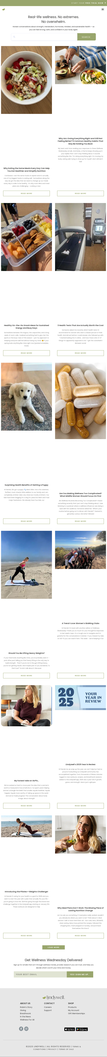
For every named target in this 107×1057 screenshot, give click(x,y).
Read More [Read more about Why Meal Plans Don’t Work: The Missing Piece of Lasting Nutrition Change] (80, 935)
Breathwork (26, 1013)
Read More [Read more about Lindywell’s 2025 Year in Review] (80, 806)
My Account (74, 1010)
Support (48, 1010)
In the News (26, 1016)
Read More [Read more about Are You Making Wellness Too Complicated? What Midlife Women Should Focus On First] (80, 521)
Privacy (52, 1049)
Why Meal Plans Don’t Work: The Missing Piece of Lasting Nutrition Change (80, 909)
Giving (23, 1010)
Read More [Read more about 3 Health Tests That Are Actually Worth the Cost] (80, 353)
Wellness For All (28, 1019)
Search (86, 37)
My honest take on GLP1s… (26, 780)
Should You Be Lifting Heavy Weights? (26, 653)
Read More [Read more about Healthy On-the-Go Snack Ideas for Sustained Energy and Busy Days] (26, 353)
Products (73, 1007)
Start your (87, 3)
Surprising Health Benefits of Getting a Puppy (26, 485)
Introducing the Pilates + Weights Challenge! (26, 891)
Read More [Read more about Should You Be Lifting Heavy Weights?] (26, 675)
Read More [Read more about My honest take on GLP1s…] (26, 806)
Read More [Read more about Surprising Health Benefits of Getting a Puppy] (26, 521)
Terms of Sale (67, 1049)
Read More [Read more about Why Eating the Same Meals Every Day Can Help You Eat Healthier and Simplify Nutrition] (26, 193)
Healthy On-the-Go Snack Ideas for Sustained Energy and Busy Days (26, 326)
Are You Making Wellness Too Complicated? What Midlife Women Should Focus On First (80, 494)
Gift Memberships (77, 1013)
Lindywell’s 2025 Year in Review (80, 764)
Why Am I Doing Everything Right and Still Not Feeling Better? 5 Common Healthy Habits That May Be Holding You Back (80, 141)
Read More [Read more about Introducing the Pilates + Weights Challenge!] (26, 935)
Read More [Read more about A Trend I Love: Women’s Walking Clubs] (80, 675)
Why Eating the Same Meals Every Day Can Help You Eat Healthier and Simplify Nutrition (26, 169)
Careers (48, 1007)
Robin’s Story (26, 1007)
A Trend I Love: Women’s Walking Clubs (80, 623)
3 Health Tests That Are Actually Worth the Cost (81, 325)
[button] (103, 9)
